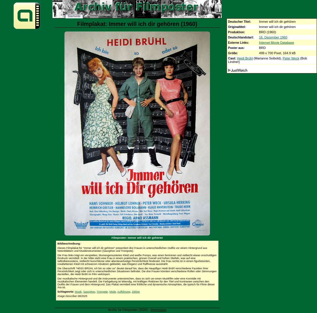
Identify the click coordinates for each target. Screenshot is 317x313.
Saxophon (89, 291)
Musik (78, 291)
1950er (136, 291)
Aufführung (123, 291)
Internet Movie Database (276, 42)
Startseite (74, 16)
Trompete (102, 291)
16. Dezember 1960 (273, 37)
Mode (112, 291)
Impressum (158, 310)
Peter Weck (291, 58)
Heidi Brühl (245, 58)
